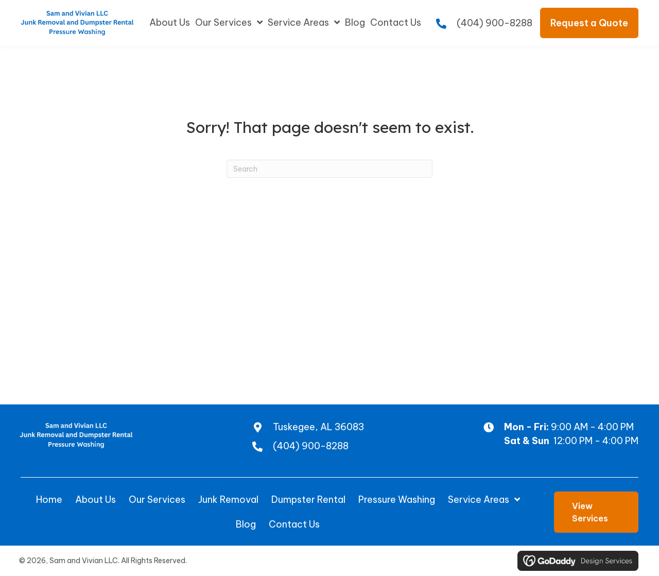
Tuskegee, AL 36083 (318, 427)
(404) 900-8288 (494, 23)
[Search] (329, 169)
